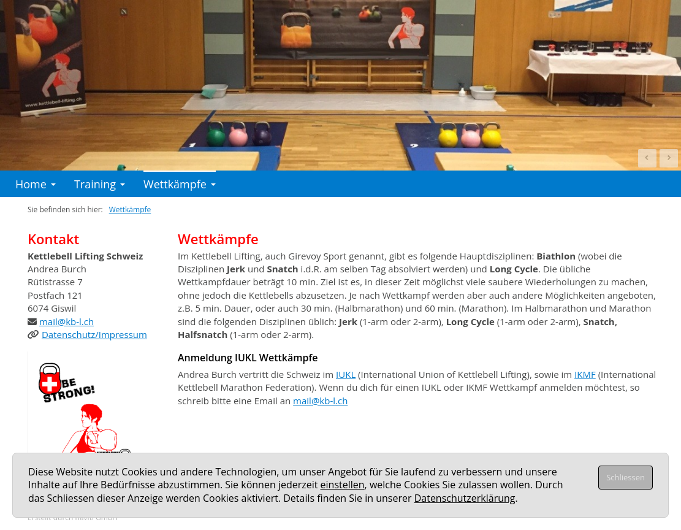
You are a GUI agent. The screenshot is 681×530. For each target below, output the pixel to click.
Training (99, 184)
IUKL (346, 374)
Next (669, 158)
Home (35, 184)
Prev (647, 158)
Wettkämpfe (179, 184)
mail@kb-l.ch (66, 321)
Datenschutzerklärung (465, 498)
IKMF (585, 374)
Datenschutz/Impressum (94, 334)
